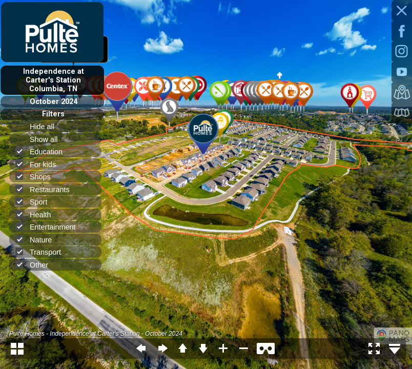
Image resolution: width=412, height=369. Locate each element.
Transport (42, 252)
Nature (37, 239)
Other (36, 264)
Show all (48, 139)
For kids (40, 164)
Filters (53, 114)
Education (43, 151)
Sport (35, 201)
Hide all (46, 126)
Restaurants (46, 189)
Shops (37, 176)
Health (37, 214)
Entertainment (50, 226)
